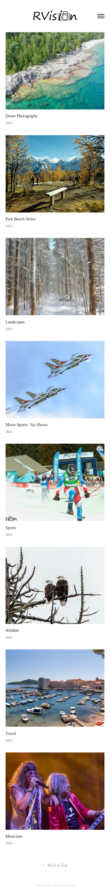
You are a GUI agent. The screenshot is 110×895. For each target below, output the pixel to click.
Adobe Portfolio (63, 885)
